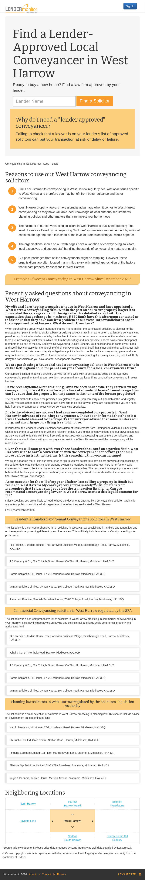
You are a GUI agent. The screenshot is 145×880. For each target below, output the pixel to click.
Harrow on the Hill (117, 836)
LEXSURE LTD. (127, 874)
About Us (34, 874)
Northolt (72, 836)
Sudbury (117, 839)
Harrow (72, 801)
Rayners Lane (27, 820)
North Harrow (27, 803)
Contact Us (48, 874)
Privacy (61, 874)
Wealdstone (117, 805)
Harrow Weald (72, 805)
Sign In (130, 6)
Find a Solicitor (95, 100)
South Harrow (72, 839)
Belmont (117, 801)
